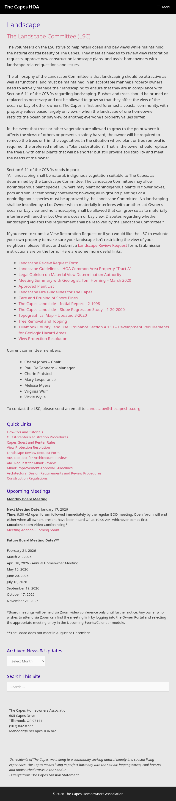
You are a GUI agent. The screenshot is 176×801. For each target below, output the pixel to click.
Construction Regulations (27, 478)
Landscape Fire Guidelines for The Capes (55, 292)
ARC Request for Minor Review (31, 463)
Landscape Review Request (102, 245)
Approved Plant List (36, 286)
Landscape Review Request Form (48, 262)
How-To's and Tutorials (25, 432)
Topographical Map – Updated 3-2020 (53, 315)
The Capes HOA (22, 7)
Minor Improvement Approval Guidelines (40, 468)
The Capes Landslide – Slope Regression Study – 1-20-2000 (72, 309)
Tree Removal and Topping (43, 321)
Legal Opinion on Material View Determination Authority (70, 274)
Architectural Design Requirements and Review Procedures (54, 473)
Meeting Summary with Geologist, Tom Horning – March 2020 (75, 280)
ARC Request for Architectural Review (36, 457)
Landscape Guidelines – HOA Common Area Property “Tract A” (75, 268)
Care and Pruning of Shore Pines (48, 297)
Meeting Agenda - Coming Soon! (33, 530)
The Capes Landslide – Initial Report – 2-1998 (59, 303)
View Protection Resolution (43, 338)
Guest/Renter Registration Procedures (37, 437)
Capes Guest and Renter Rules (31, 442)
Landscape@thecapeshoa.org (113, 408)
